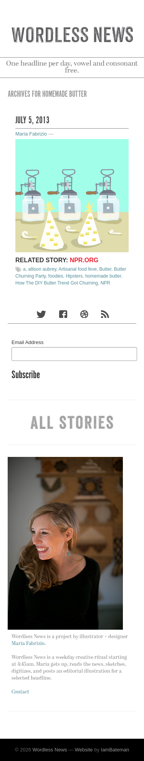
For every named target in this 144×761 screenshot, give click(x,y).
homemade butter (103, 276)
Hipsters (74, 276)
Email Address (27, 342)
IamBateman (115, 750)
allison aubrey (42, 269)
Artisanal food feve (78, 269)
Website (84, 750)
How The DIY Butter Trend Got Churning (56, 283)
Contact (20, 692)
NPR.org (84, 260)
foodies (55, 276)
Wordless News (50, 750)
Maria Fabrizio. (29, 644)
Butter (105, 269)
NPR (105, 283)
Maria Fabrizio (31, 134)
